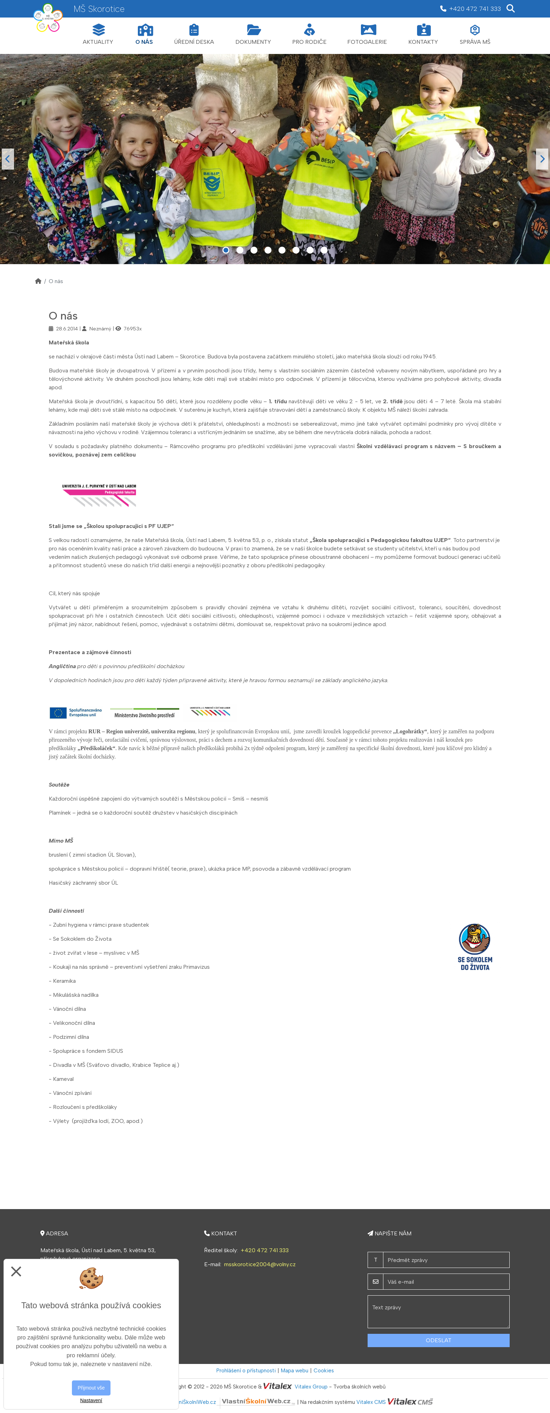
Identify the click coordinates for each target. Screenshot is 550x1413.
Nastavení (91, 1400)
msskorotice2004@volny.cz (260, 1264)
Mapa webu (294, 1370)
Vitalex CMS (371, 1402)
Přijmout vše (91, 1388)
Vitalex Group (311, 1387)
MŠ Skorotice (99, 9)
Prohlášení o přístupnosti (246, 1370)
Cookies (324, 1370)
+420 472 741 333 (265, 1250)
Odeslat (438, 1340)
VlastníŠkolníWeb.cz (231, 1402)
